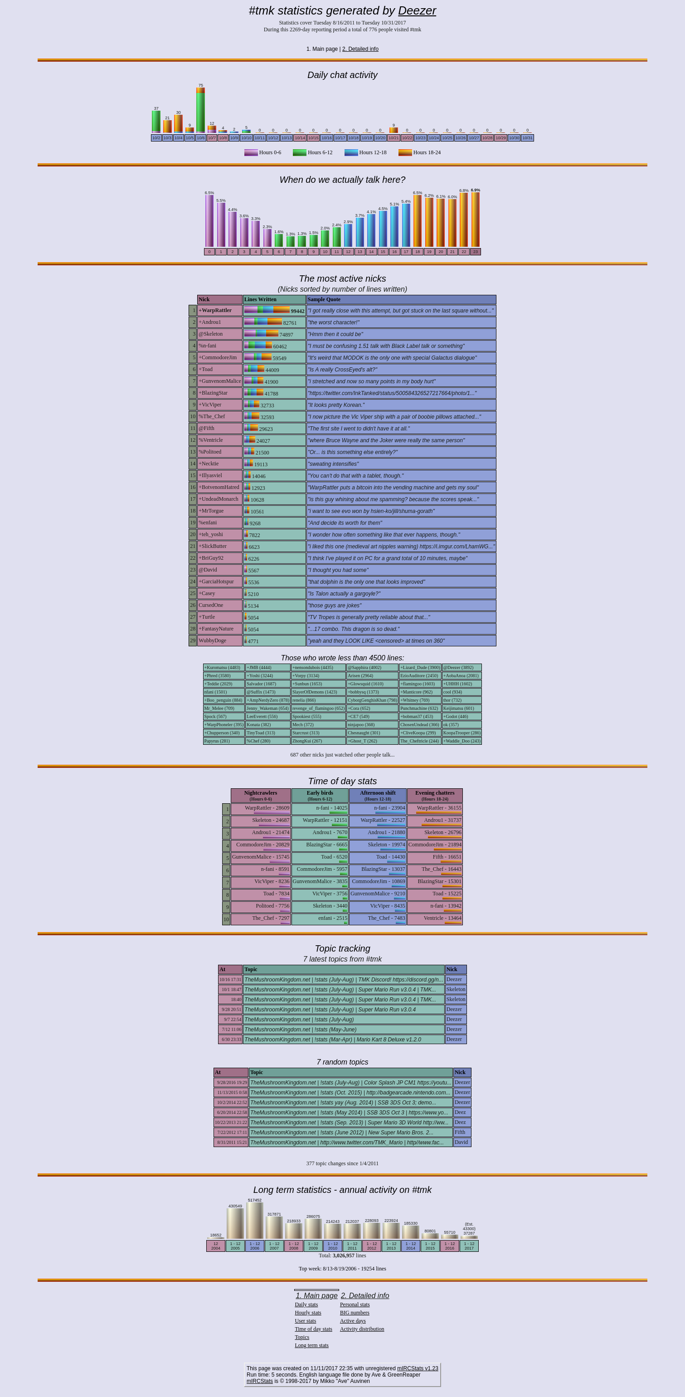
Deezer (417, 10)
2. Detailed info (360, 49)
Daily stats (306, 1304)
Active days (353, 1321)
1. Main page (317, 1295)
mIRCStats (260, 1381)
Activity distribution (362, 1329)
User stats (305, 1321)
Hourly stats (308, 1312)
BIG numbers (354, 1312)
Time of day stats (313, 1329)
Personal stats (355, 1304)
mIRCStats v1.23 (417, 1368)
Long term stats (312, 1345)
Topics (302, 1337)
